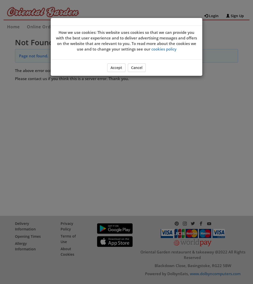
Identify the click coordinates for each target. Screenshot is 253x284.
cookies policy (163, 49)
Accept (116, 67)
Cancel (136, 67)
